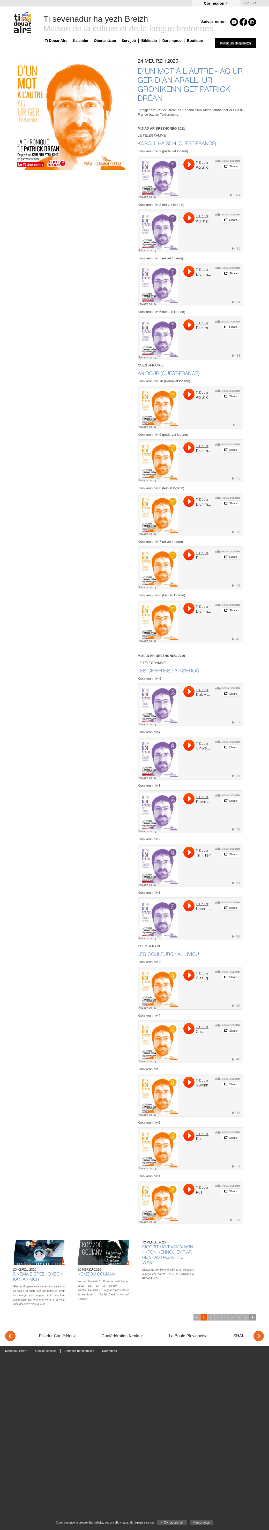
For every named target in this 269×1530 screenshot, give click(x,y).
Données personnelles (79, 1350)
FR (246, 3)
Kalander (80, 41)
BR (253, 3)
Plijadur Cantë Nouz (57, 1336)
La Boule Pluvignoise (188, 1336)
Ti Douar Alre (56, 41)
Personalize (201, 1522)
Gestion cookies (45, 1350)
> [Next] (258, 1336)
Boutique (195, 41)
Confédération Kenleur (122, 1336)
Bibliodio (149, 41)
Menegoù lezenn (16, 1350)
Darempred (172, 41)
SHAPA (240, 1336)
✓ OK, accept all (171, 1522)
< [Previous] (10, 1336)
